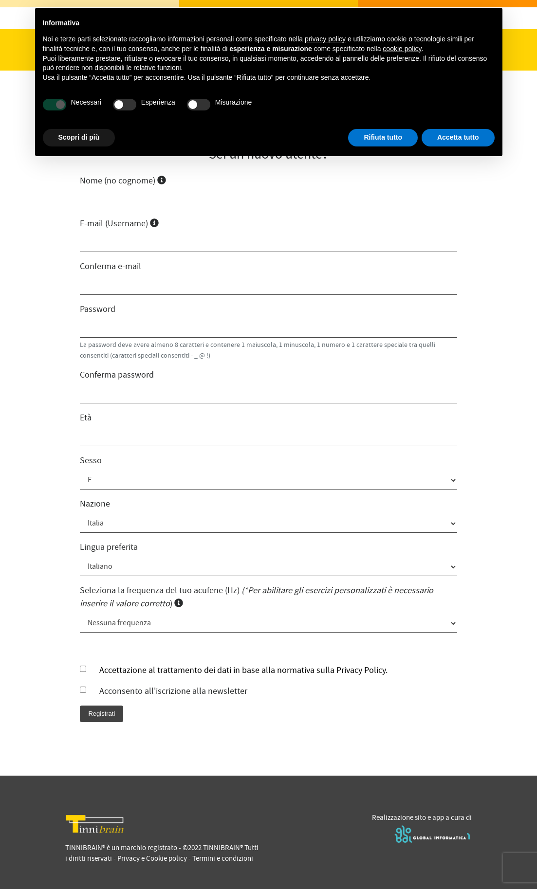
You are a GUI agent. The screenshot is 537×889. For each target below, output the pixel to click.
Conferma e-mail (110, 266)
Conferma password (117, 375)
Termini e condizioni (222, 858)
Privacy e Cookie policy (152, 858)
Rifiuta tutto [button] (383, 137)
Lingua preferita (109, 547)
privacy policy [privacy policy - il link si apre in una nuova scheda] (325, 39)
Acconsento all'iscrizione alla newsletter (173, 691)
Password (97, 309)
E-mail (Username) (119, 223)
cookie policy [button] (402, 49)
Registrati (101, 713)
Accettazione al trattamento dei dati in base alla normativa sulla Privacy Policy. (243, 670)
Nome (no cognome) (123, 180)
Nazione (95, 503)
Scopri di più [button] (79, 137)
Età (86, 417)
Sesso (91, 460)
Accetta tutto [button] (458, 137)
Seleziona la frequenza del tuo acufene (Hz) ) (256, 597)
